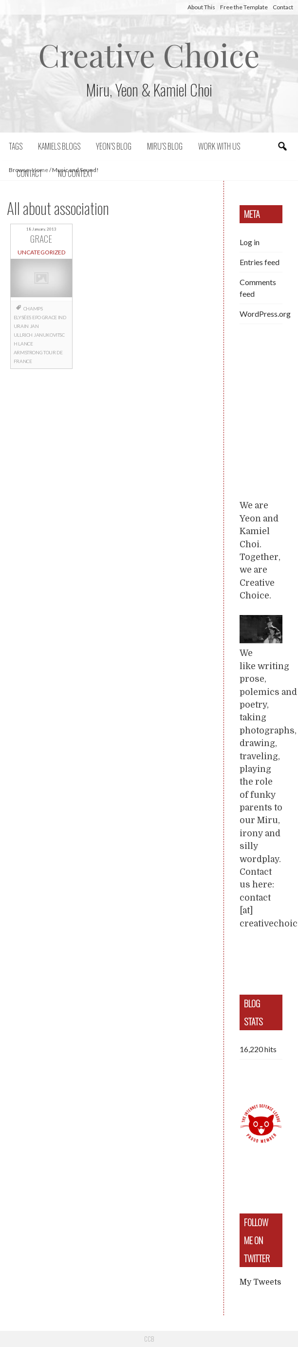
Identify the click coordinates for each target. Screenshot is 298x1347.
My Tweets (260, 1282)
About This (201, 7)
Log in (250, 242)
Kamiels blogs (59, 146)
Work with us (219, 146)
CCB (149, 1339)
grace (49, 317)
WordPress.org (265, 313)
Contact (283, 7)
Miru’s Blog (165, 146)
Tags (15, 146)
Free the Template (244, 7)
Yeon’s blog (113, 146)
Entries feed (259, 262)
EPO (36, 317)
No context (75, 173)
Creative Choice (149, 54)
